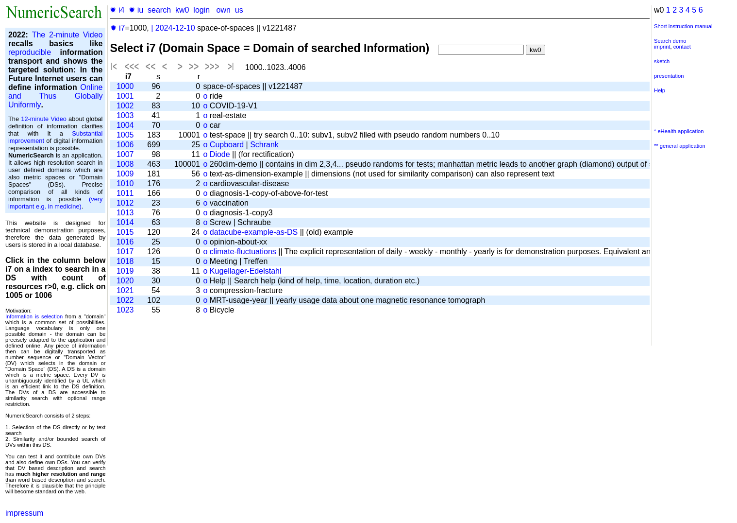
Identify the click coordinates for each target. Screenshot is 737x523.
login (201, 10)
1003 (125, 115)
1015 (125, 232)
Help (659, 90)
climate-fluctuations (243, 251)
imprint (662, 47)
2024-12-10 (175, 28)
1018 (125, 261)
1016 (125, 242)
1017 (125, 251)
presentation (669, 76)
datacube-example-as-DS (254, 232)
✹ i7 (117, 28)
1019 (125, 271)
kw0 (182, 10)
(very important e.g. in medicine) (55, 202)
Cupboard (227, 144)
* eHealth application (679, 131)
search (159, 10)
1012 (125, 203)
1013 (125, 213)
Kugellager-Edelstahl (246, 271)
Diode (220, 154)
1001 (125, 96)
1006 (125, 144)
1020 (125, 281)
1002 (125, 106)
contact (682, 47)
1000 (125, 86)
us (239, 10)
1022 (125, 300)
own (223, 10)
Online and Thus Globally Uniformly (55, 96)
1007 (125, 154)
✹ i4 (117, 10)
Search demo (670, 41)
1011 (125, 193)
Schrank (264, 144)
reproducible (29, 52)
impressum (24, 513)
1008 (125, 164)
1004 (125, 125)
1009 (125, 174)
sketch (662, 61)
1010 (125, 183)
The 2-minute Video (67, 35)
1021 (125, 290)
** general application (679, 146)
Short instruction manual (683, 26)
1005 (125, 135)
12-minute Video (44, 118)
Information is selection (34, 316)
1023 (125, 310)
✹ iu (136, 10)
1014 (125, 222)
